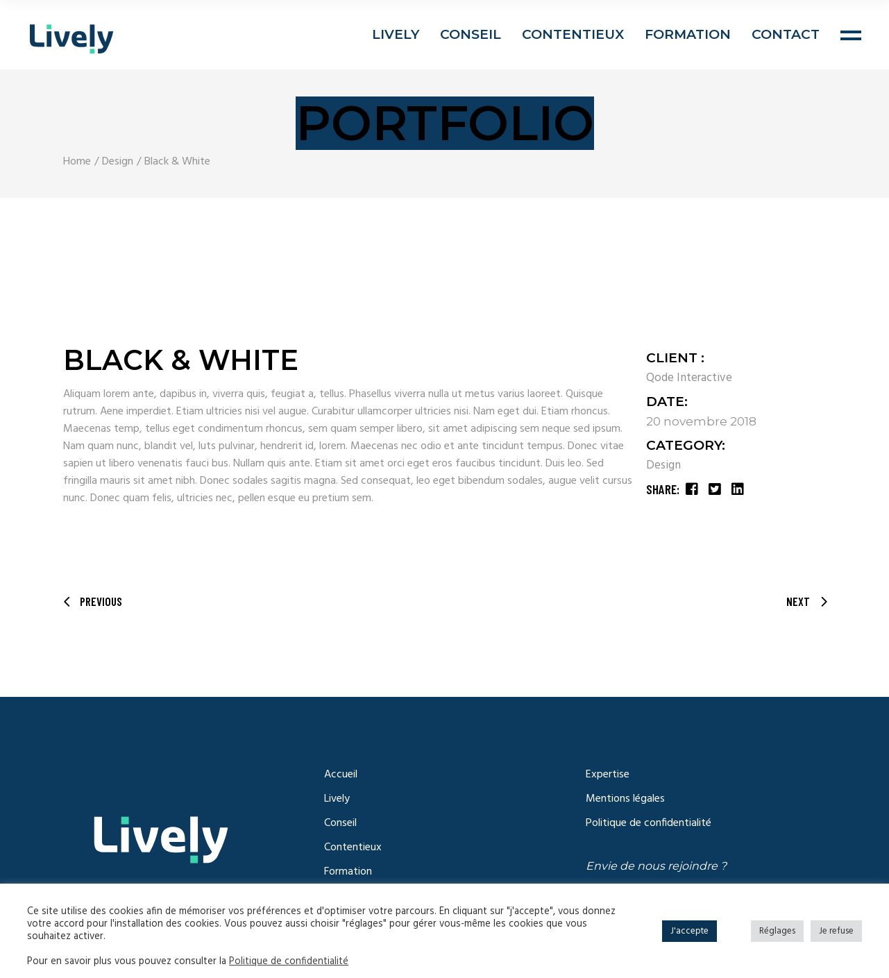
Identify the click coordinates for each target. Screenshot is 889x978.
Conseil (340, 823)
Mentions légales (625, 799)
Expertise (607, 775)
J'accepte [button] (689, 931)
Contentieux (353, 847)
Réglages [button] (777, 931)
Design (663, 465)
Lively (337, 799)
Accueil (340, 775)
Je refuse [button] (836, 931)
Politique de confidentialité (648, 823)
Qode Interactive (689, 378)
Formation (348, 872)
